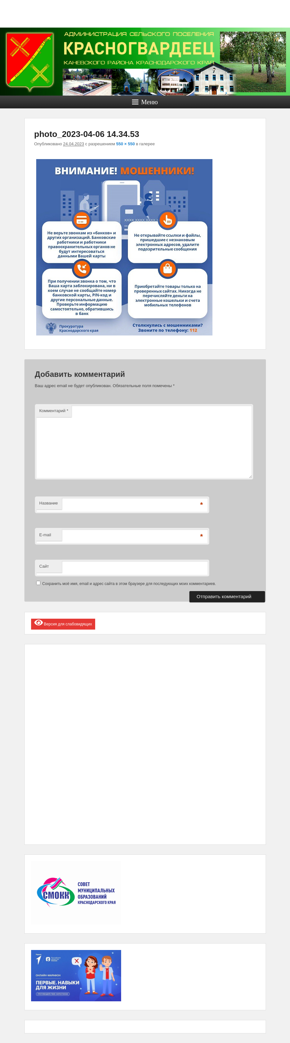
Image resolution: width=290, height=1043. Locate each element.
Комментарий (54, 410)
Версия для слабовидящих (63, 622)
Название (48, 503)
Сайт (44, 566)
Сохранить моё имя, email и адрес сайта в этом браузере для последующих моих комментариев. (129, 583)
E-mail (45, 534)
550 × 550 (125, 143)
